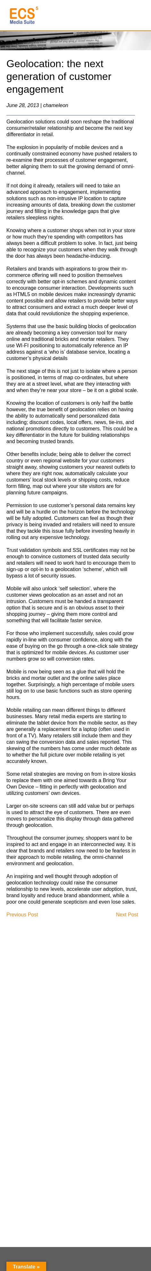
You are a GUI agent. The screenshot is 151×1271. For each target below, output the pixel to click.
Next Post (127, 914)
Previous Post (22, 914)
